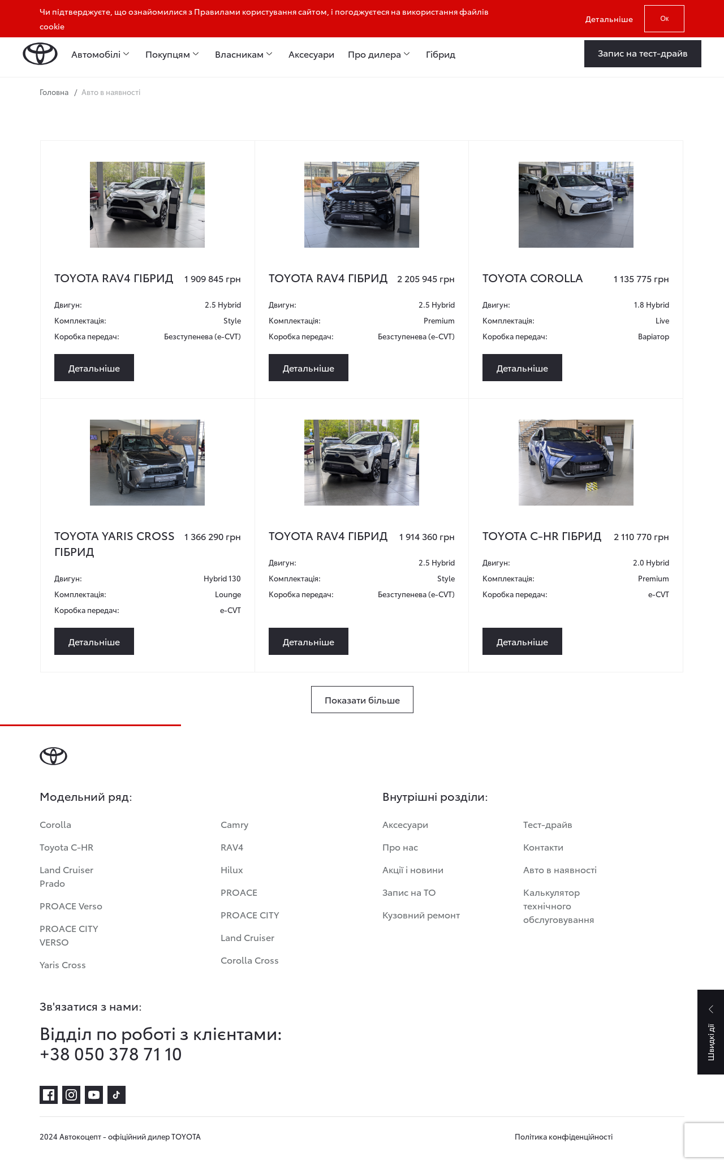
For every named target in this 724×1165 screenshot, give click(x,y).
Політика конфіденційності (564, 1136)
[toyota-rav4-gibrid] (147, 205)
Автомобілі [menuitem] (95, 54)
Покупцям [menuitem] (167, 54)
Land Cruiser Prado (66, 875)
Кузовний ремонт (421, 914)
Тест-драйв (547, 823)
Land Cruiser (247, 936)
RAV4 (232, 846)
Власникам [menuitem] (239, 54)
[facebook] (49, 1095)
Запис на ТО (409, 891)
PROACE (239, 891)
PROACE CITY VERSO (69, 934)
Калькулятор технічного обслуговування (558, 905)
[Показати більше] (362, 699)
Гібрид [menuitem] (440, 54)
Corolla (55, 823)
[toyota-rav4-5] (361, 463)
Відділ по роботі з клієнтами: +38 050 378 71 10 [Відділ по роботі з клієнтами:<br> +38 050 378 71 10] (161, 1042)
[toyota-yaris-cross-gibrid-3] (147, 463)
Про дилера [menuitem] (374, 54)
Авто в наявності (560, 868)
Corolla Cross (250, 959)
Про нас (400, 846)
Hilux (232, 868)
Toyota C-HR (66, 846)
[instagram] (71, 1095)
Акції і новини (412, 868)
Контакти (543, 846)
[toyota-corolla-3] (576, 205)
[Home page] (40, 53)
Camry (234, 823)
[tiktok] (116, 1095)
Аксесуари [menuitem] (311, 54)
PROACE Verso (71, 905)
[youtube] (94, 1095)
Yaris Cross (63, 963)
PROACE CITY (250, 914)
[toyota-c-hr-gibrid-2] (576, 463)
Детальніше (609, 18)
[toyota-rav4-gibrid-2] (361, 205)
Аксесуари (405, 823)
